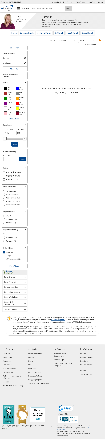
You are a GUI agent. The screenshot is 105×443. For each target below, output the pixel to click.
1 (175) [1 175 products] (8, 234)
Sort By (52, 40)
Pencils (14, 33)
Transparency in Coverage (38, 383)
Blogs (30, 361)
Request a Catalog (35, 376)
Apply (15, 144)
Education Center (35, 354)
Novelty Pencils (72, 33)
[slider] (5, 138)
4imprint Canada (86, 357)
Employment (7, 365)
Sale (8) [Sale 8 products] (8, 256)
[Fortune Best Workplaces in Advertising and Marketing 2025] (8, 401)
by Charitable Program (63, 364)
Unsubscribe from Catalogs (13, 385)
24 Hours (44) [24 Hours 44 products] (11, 191)
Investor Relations (10, 368)
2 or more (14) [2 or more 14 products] (11, 219)
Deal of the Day (86, 374)
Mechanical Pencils (44, 33)
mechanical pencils (58, 320)
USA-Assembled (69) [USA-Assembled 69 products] (13, 259)
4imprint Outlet (86, 370)
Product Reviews (34, 372)
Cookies (6, 382)
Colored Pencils (88, 33)
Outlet (101, 2)
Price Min (10, 129)
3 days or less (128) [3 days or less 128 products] (13, 198)
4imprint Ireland (86, 365)
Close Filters (14, 48)
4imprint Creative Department (60, 355)
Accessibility (7, 357)
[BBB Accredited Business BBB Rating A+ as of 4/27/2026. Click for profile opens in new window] (68, 407)
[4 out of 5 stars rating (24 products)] (14, 176)
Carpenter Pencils (27, 33)
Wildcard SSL (63, 402)
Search (68, 8)
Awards (31, 357)
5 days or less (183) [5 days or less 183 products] (13, 201)
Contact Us (7, 361)
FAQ (29, 365)
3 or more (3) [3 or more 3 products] (11, 223)
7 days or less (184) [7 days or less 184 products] (13, 205)
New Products (81, 2)
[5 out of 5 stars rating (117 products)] (14, 172)
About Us (6, 354)
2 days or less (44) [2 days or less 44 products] (12, 195)
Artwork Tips (59, 360)
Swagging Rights (35, 379)
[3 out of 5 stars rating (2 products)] (14, 179)
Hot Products (68, 2)
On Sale (92, 2)
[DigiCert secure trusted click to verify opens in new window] (66, 396)
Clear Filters (14, 69)
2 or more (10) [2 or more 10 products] (11, 238)
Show (81, 40)
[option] (9, 88)
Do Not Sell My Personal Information (12, 377)
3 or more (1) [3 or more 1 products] (11, 241)
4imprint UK (84, 361)
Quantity (6, 156)
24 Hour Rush (56, 2)
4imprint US (84, 354)
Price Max (20, 129)
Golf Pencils (59, 33)
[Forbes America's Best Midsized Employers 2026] (37, 401)
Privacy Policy (8, 372)
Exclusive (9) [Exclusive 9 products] (10, 252)
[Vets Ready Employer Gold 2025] (22, 401)
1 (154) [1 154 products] (8, 216)
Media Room (33, 368)
